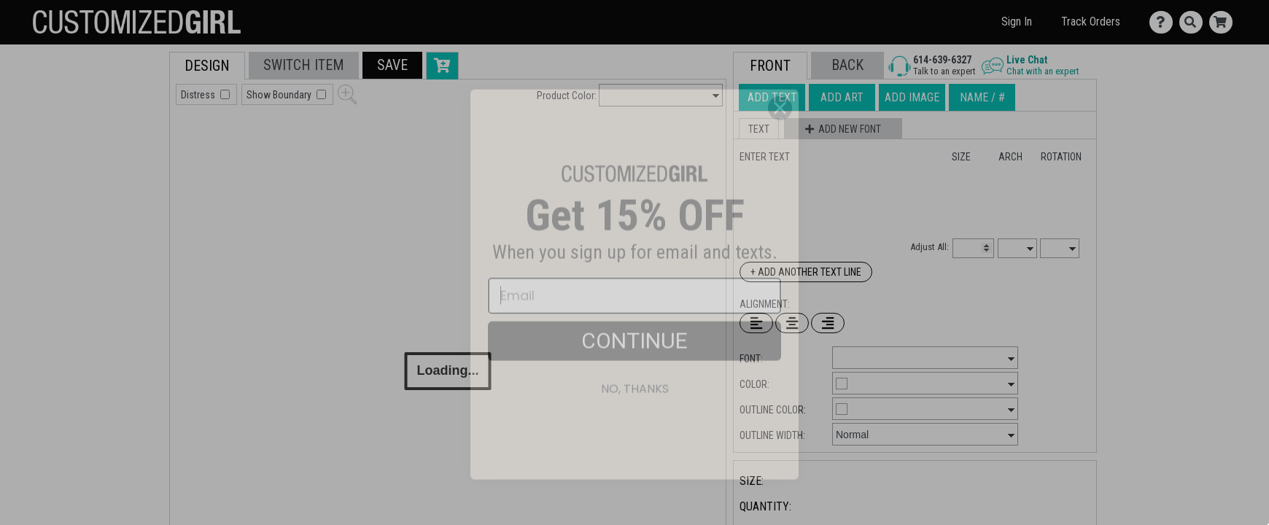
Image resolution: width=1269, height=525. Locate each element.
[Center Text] (792, 323)
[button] (392, 65)
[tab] (136, 144)
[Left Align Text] (756, 323)
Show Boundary (280, 95)
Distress (199, 95)
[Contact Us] (1164, 22)
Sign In (1016, 21)
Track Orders (1090, 21)
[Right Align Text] (828, 323)
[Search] (1194, 22)
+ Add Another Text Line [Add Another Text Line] (805, 272)
